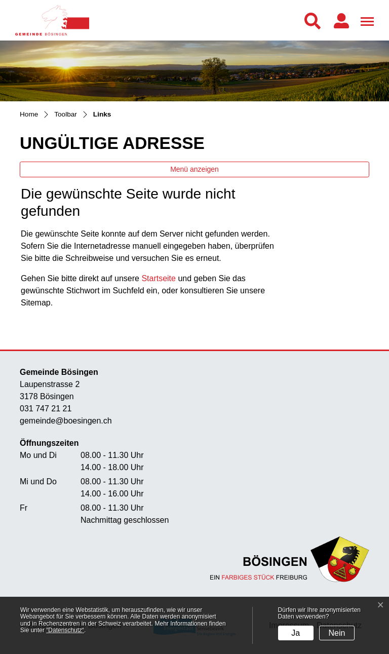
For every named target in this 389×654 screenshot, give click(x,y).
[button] (314, 21)
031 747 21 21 (45, 408)
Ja (295, 633)
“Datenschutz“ (65, 630)
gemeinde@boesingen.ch (66, 420)
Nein (337, 633)
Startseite (158, 278)
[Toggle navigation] (366, 19)
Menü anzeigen (194, 169)
